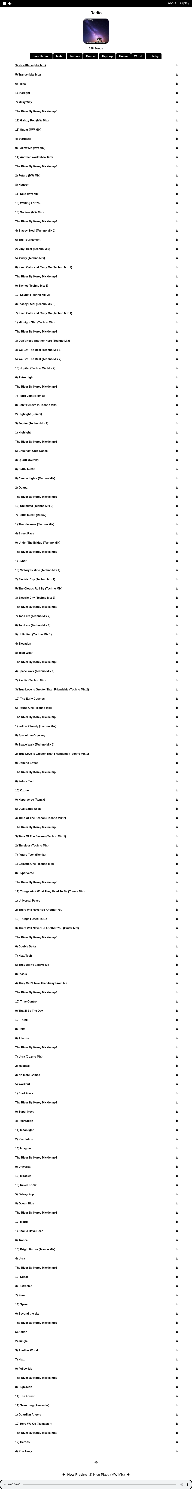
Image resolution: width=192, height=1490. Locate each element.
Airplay (184, 3)
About (172, 3)
